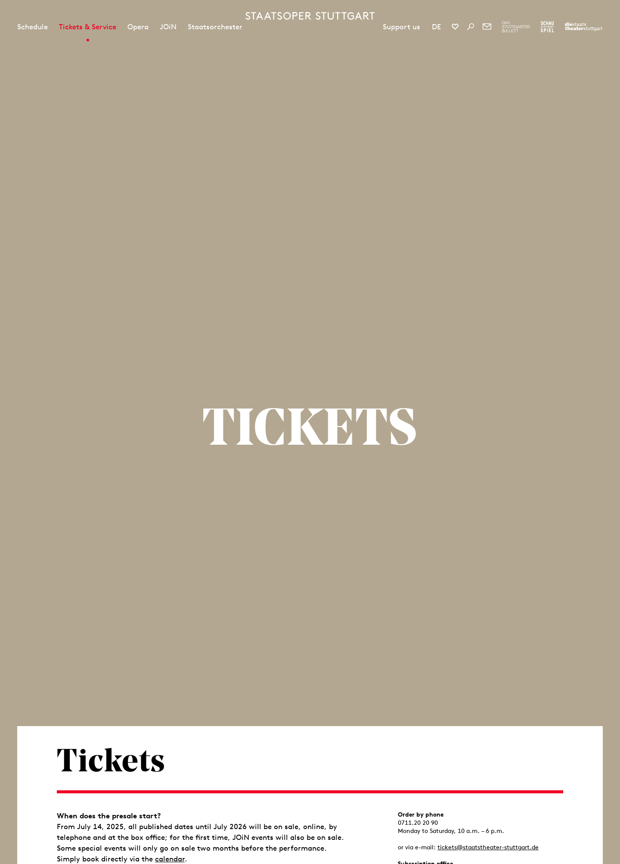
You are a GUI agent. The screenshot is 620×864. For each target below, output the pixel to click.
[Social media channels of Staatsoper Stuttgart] (455, 26)
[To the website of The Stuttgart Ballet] (516, 27)
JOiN (168, 26)
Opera (138, 26)
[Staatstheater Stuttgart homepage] (310, 16)
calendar (170, 859)
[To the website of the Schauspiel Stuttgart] (547, 27)
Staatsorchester (215, 26)
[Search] (470, 26)
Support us (401, 26)
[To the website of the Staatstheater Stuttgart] (583, 27)
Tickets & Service (87, 26)
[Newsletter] (487, 26)
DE (436, 26)
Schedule (32, 26)
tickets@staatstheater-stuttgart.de (488, 847)
